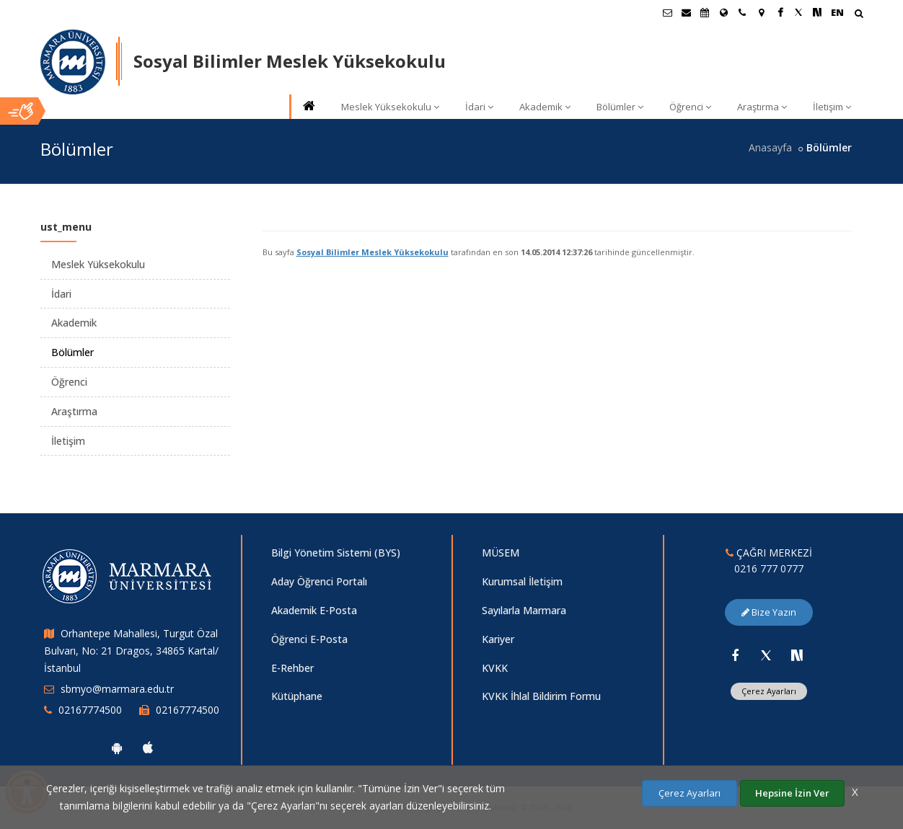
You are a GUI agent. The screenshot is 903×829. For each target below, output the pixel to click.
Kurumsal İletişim (522, 581)
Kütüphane (296, 696)
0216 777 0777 (768, 568)
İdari (479, 106)
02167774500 (90, 710)
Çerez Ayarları (768, 691)
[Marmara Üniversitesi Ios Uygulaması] (147, 747)
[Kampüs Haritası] (761, 12)
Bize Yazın (768, 612)
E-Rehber (292, 668)
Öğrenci (690, 106)
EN (837, 12)
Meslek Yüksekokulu (390, 106)
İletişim (832, 106)
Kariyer (498, 639)
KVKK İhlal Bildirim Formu (541, 696)
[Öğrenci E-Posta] (667, 12)
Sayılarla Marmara (524, 610)
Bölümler (619, 106)
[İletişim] (742, 12)
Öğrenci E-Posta (309, 639)
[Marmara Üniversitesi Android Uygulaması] (116, 747)
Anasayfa (770, 147)
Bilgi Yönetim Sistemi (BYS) (335, 552)
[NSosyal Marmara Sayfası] (817, 12)
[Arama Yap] (858, 15)
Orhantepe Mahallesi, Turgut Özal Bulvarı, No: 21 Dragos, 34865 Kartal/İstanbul (131, 650)
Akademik (545, 106)
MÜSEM (500, 552)
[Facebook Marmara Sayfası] (779, 12)
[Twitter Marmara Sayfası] (798, 12)
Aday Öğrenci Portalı (319, 581)
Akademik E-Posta (314, 610)
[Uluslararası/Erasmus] (723, 12)
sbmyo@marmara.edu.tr (117, 689)
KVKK (495, 668)
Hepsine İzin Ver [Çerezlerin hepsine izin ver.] (792, 792)
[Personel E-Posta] (686, 12)
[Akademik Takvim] (704, 12)
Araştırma (762, 106)
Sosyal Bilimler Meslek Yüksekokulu (372, 252)
